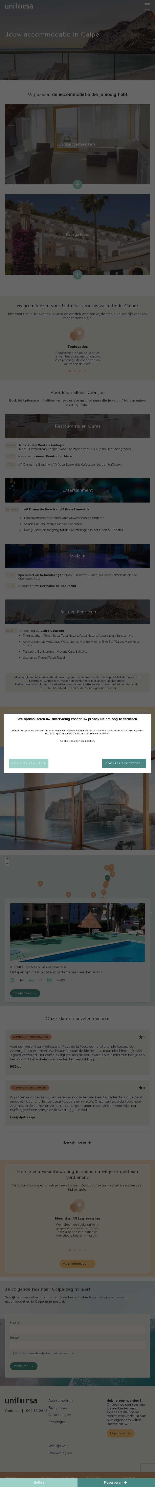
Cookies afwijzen (28, 763)
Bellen (39, 1482)
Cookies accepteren (124, 763)
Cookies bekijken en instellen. (77, 740)
